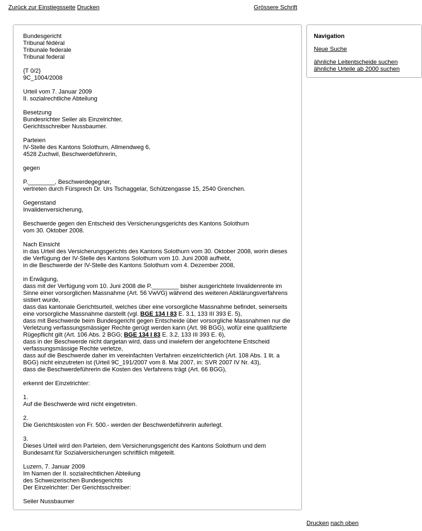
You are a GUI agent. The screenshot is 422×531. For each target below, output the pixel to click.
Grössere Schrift (275, 7)
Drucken (88, 7)
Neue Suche (330, 48)
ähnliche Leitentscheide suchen (356, 61)
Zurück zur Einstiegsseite (41, 7)
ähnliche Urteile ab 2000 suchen (357, 68)
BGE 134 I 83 (159, 313)
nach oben (344, 522)
